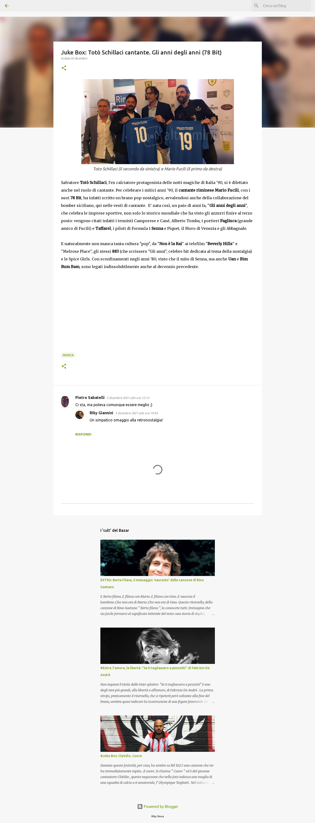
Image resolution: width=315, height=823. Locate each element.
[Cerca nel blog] (286, 5)
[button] (64, 68)
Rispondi (83, 434)
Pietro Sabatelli (90, 397)
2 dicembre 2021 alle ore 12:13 (128, 397)
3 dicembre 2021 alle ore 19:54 (136, 413)
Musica (68, 355)
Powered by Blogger (157, 806)
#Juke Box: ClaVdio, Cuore (121, 756)
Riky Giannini (101, 413)
